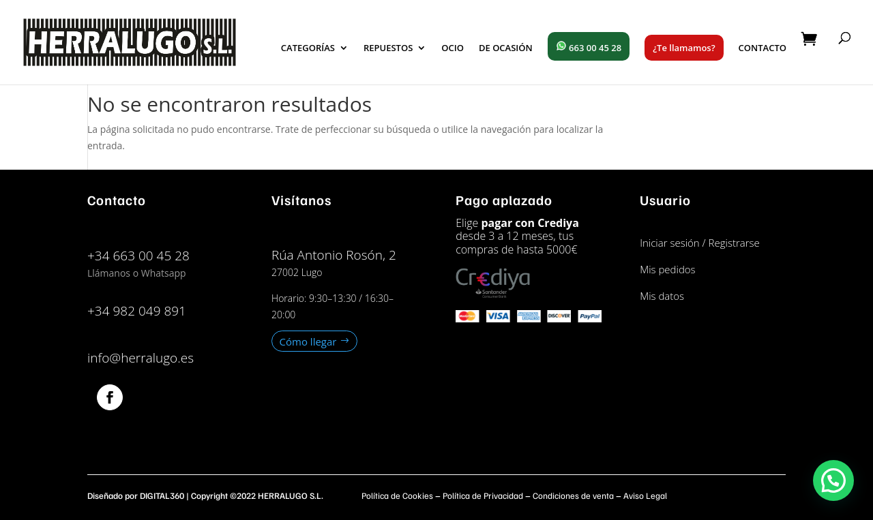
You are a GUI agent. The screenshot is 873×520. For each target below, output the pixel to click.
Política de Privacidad (483, 495)
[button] (833, 480)
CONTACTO (762, 48)
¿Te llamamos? (684, 48)
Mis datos (662, 296)
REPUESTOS (388, 48)
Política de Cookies (397, 495)
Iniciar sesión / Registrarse (700, 242)
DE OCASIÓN (506, 48)
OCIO (452, 48)
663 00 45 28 (588, 47)
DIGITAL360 (162, 495)
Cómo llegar (308, 341)
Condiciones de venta (573, 495)
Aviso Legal (645, 495)
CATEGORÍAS (308, 48)
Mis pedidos (667, 269)
